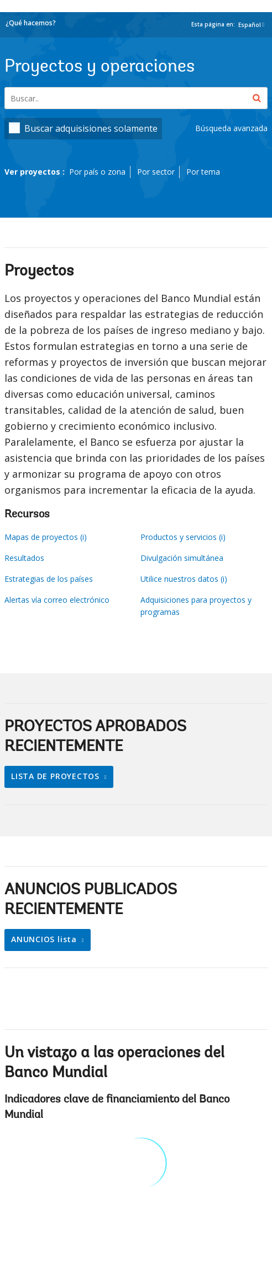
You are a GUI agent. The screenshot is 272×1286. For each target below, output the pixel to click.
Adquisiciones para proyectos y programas (196, 606)
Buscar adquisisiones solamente (91, 128)
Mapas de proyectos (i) (45, 537)
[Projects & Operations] (136, 98)
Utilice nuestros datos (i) (183, 579)
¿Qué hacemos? (31, 23)
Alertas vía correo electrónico (56, 600)
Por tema (203, 171)
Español (249, 25)
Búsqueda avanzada (231, 128)
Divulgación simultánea (181, 558)
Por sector (156, 171)
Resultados (24, 558)
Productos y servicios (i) (183, 537)
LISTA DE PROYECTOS (56, 776)
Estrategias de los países (48, 579)
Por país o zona (97, 171)
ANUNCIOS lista (45, 939)
